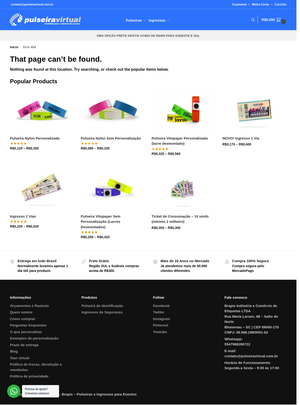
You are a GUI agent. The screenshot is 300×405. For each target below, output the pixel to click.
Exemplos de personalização (34, 338)
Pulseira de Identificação (102, 306)
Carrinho (280, 4)
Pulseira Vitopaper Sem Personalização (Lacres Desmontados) (100, 221)
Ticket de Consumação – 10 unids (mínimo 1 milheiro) (180, 219)
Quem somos (21, 312)
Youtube (160, 332)
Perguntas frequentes (28, 325)
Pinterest (160, 325)
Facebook (161, 306)
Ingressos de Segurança (101, 312)
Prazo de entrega (24, 345)
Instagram (161, 319)
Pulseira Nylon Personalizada (35, 138)
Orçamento (239, 4)
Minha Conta (260, 4)
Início (14, 47)
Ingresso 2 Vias (23, 216)
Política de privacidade (29, 376)
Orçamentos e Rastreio (29, 306)
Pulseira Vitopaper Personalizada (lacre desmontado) (180, 141)
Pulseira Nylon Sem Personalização (111, 138)
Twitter (158, 312)
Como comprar (22, 319)
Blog (14, 351)
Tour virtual (19, 358)
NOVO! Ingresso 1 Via (240, 138)
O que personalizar (26, 332)
